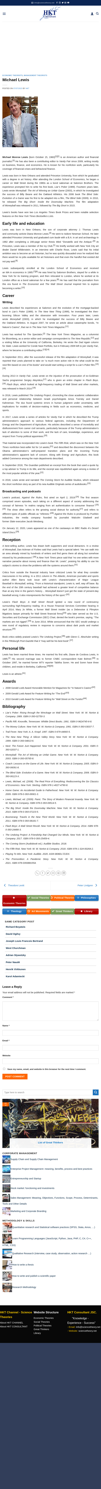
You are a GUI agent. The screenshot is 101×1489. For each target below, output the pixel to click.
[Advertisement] (50, 45)
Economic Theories (44, 1318)
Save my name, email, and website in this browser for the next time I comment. (46, 1069)
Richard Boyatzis (15, 926)
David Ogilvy (13, 934)
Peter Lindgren (88, 885)
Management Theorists (35, 75)
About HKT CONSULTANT (14, 1326)
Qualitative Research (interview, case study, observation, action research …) (51, 1253)
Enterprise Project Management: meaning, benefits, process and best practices (51, 1168)
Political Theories (42, 1325)
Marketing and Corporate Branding (28, 1211)
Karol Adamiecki (15, 976)
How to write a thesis (23, 1264)
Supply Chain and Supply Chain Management (34, 1159)
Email (5, 1040)
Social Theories (42, 1322)
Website (6, 1055)
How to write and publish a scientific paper (34, 1276)
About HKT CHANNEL (11, 1322)
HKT (27, 88)
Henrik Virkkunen (16, 969)
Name (5, 1025)
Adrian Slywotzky (16, 955)
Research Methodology (24, 1287)
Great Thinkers (41, 1329)
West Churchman (16, 948)
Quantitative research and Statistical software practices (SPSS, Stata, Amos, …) (53, 1227)
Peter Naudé (13, 962)
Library (37, 1333)
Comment (8, 997)
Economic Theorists (12, 75)
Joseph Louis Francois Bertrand (24, 941)
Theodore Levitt (13, 885)
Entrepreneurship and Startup (25, 1178)
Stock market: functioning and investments (32, 1188)
